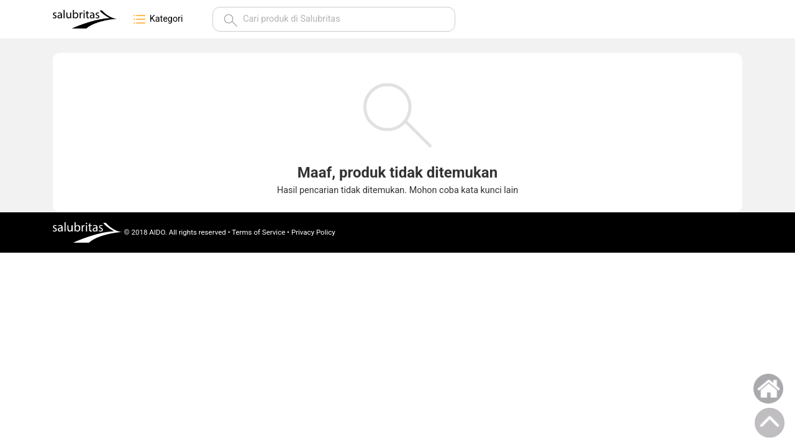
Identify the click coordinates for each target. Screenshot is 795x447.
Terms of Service (258, 232)
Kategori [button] (157, 19)
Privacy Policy (313, 232)
